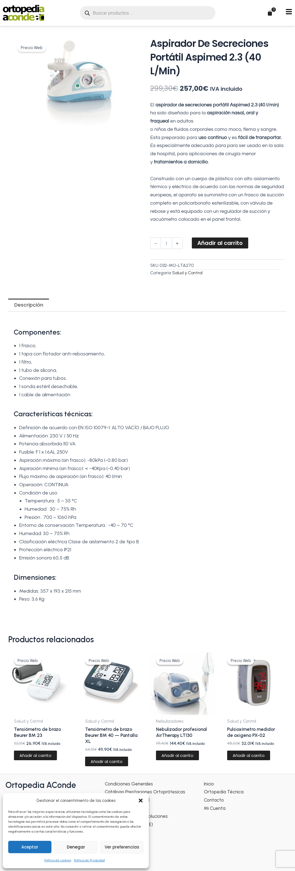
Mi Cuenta (215, 808)
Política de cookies (57, 860)
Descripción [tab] (28, 304)
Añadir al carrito (220, 243)
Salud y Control (187, 272)
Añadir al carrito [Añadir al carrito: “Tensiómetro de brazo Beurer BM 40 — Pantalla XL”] (107, 764)
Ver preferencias (122, 847)
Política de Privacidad (89, 860)
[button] (140, 800)
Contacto (214, 800)
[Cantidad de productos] (166, 243)
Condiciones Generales (130, 783)
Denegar (76, 847)
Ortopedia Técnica (225, 791)
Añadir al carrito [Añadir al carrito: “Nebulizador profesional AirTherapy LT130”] (178, 764)
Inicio (209, 783)
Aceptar (29, 847)
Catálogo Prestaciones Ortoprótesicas (147, 791)
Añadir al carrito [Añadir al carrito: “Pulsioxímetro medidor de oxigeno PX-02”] (249, 758)
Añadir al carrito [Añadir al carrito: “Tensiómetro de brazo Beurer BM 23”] (36, 758)
